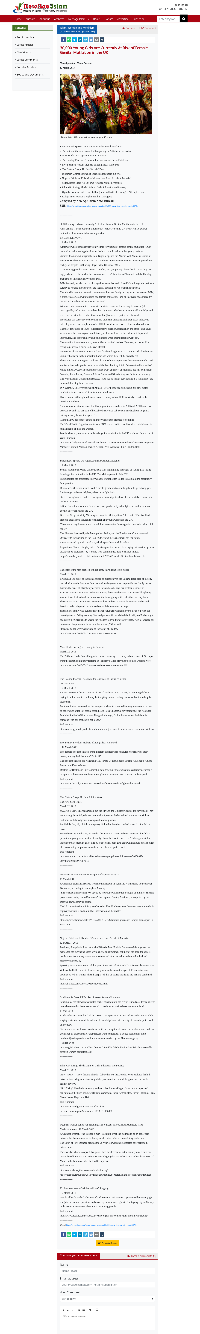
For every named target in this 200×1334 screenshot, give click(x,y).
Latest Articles (25, 44)
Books (96, 19)
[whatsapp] (69, 39)
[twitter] (74, 39)
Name (64, 1264)
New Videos (24, 52)
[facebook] (63, 39)
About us (44, 19)
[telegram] (85, 39)
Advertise (123, 19)
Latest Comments (27, 59)
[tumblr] (102, 39)
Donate (108, 19)
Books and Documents (30, 74)
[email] (96, 39)
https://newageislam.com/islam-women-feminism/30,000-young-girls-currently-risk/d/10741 (102, 206)
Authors (30, 19)
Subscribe (138, 19)
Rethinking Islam (26, 37)
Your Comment (70, 1292)
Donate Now (107, 1243)
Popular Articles (26, 67)
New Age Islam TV (78, 19)
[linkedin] (80, 39)
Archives (59, 19)
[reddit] (91, 39)
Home (18, 19)
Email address (69, 1278)
